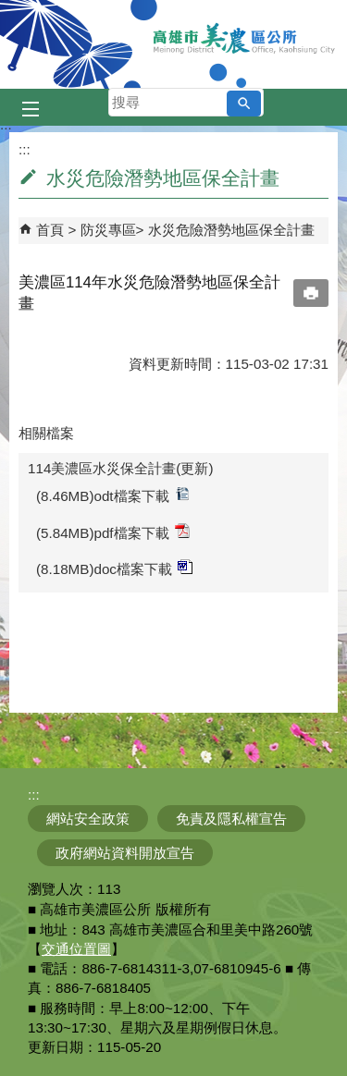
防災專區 (108, 230)
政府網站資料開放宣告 (125, 853)
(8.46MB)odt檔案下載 (113, 495)
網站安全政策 (88, 818)
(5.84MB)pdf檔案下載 (113, 532)
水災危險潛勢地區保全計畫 (231, 230)
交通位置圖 (76, 949)
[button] (244, 103)
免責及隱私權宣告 (231, 818)
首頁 (50, 230)
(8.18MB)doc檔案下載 (114, 568)
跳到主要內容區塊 (9, 9)
